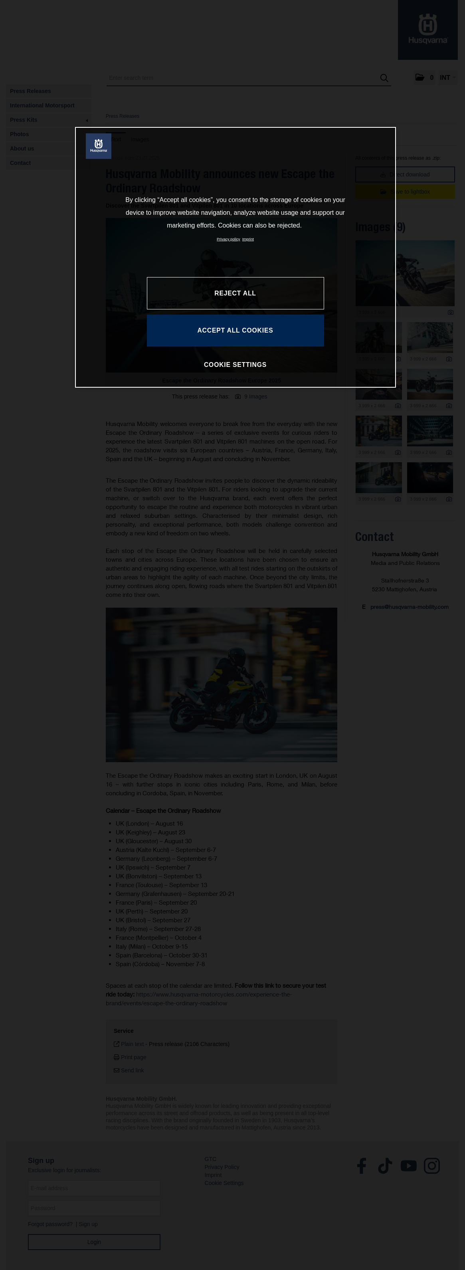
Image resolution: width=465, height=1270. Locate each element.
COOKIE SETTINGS (235, 364)
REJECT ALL (235, 293)
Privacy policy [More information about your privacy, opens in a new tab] (228, 239)
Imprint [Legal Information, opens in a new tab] (248, 239)
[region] (235, 257)
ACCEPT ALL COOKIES (235, 330)
